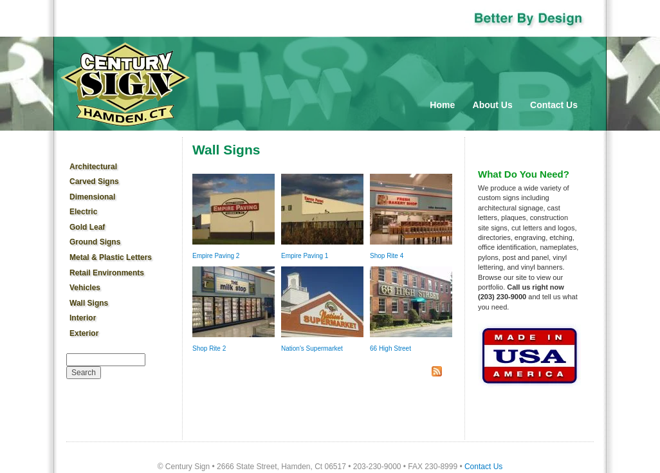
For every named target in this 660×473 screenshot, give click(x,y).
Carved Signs (94, 181)
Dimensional (92, 196)
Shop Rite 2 (209, 348)
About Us (493, 105)
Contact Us (554, 105)
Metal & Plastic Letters (110, 257)
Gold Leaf (87, 227)
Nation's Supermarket (312, 348)
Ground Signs (94, 241)
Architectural (93, 166)
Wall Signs (88, 303)
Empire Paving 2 (215, 255)
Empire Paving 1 (304, 255)
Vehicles (84, 287)
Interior (82, 317)
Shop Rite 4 (386, 255)
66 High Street (390, 348)
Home (442, 105)
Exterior (83, 333)
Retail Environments (106, 272)
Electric (83, 211)
